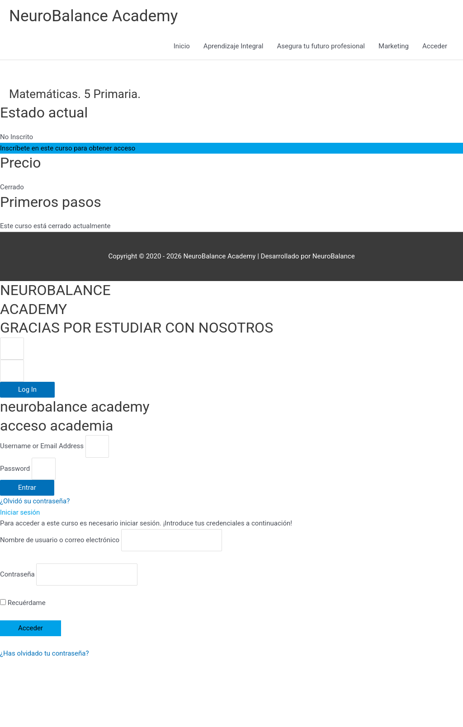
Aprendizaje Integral (233, 46)
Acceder (434, 46)
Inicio (182, 46)
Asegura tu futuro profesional (321, 46)
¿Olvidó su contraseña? (35, 501)
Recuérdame (23, 603)
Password (15, 468)
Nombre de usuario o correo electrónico (59, 540)
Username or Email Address (42, 446)
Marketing (393, 46)
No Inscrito (16, 137)
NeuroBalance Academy (93, 16)
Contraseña (17, 574)
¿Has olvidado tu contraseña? (44, 653)
